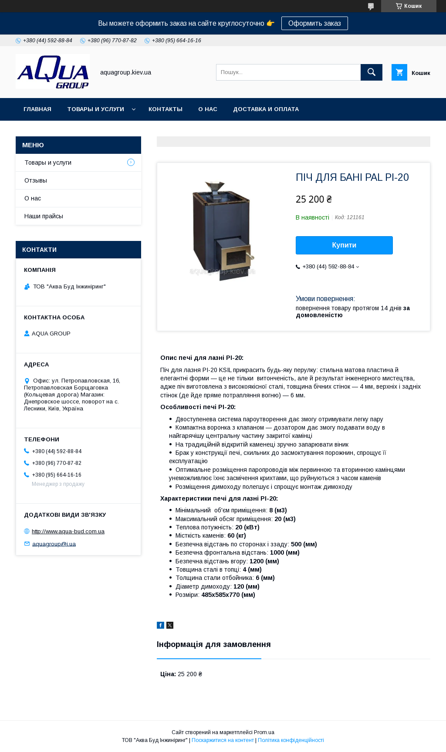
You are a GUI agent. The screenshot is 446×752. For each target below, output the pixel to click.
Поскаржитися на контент (223, 740)
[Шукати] (371, 72)
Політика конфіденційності (291, 740)
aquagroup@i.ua (54, 543)
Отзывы (35, 180)
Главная (37, 109)
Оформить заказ (314, 23)
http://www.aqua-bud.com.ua (68, 531)
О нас (207, 109)
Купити (344, 245)
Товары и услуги (95, 109)
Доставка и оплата (266, 109)
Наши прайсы (43, 216)
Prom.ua (264, 732)
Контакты (165, 109)
